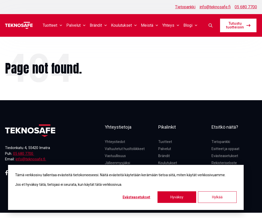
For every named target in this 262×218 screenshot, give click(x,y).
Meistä (149, 25)
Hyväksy (176, 197)
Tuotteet (52, 25)
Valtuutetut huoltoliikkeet (125, 149)
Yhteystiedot (115, 142)
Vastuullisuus (115, 156)
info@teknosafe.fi (215, 7)
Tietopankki (185, 7)
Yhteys (170, 25)
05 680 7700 (246, 7)
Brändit (98, 25)
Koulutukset (124, 25)
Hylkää (217, 197)
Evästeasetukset (136, 197)
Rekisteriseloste (224, 163)
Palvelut (76, 25)
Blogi (190, 25)
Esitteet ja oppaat (225, 149)
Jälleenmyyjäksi (117, 163)
